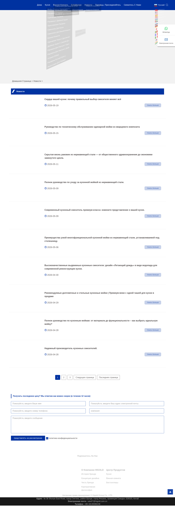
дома (39, 5)
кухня (47, 5)
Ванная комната (60, 5)
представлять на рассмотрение (28, 438)
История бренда (88, 474)
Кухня (108, 474)
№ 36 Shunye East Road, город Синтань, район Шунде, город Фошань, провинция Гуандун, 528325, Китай (91, 499)
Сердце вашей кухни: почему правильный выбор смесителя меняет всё (83, 99)
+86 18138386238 (92, 504)
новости (88, 5)
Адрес (39, 499)
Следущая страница (85, 377)
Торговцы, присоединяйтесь (108, 5)
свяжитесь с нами (132, 5)
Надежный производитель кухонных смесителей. (71, 348)
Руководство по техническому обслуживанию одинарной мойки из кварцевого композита (93, 127)
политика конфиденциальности (63, 438)
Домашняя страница (21, 81)
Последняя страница (108, 377)
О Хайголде (76, 5)
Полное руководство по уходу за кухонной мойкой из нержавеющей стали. (85, 182)
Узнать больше (153, 105)
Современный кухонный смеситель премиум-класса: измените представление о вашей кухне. (95, 210)
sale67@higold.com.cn (97, 501)
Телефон (79, 504)
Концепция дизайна (90, 478)
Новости (37, 81)
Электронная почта (77, 501)
